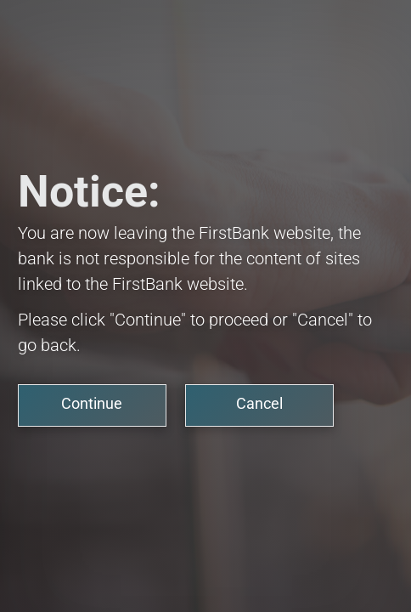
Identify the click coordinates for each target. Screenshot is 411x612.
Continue (91, 403)
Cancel (259, 403)
